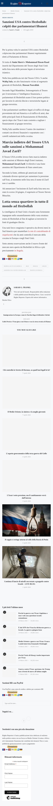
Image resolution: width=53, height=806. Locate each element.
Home (4, 11)
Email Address (10, 764)
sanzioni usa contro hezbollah (15, 270)
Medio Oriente (15, 11)
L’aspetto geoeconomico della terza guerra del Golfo (26, 453)
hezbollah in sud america (13, 266)
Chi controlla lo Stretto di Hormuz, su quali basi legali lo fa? (26, 370)
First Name (8, 773)
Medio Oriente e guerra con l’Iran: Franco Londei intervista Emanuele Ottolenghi (34, 642)
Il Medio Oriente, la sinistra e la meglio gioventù (26, 412)
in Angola (18, 250)
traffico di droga (36, 270)
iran (27, 266)
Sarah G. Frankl (14, 30)
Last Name (8, 782)
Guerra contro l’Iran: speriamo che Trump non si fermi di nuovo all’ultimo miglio (34, 670)
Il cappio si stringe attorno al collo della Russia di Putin (26, 540)
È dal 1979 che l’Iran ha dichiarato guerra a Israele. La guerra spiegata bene (34, 629)
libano (44, 266)
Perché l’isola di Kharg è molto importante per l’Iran (34, 656)
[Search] (51, 3)
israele (35, 266)
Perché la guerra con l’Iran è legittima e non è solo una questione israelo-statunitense (33, 615)
